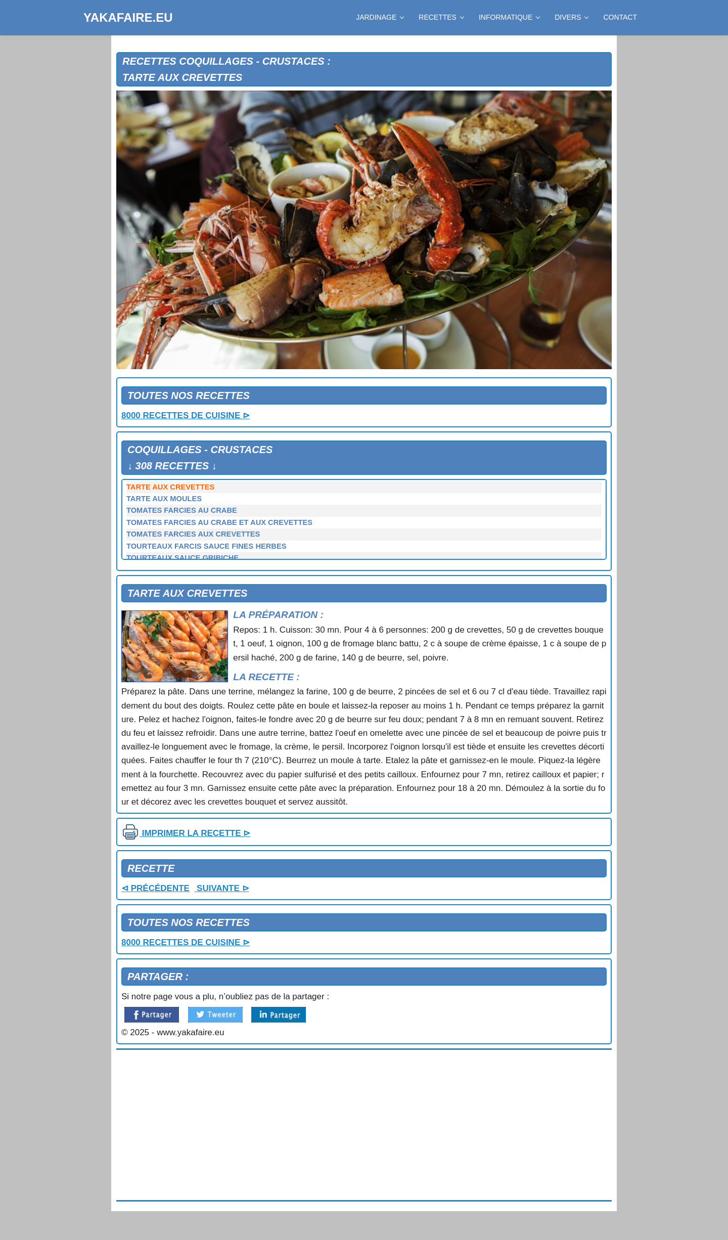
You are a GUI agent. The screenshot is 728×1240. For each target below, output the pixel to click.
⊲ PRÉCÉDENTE (155, 888)
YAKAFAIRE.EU (127, 17)
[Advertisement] (364, 1125)
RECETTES (441, 17)
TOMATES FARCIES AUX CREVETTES (193, 534)
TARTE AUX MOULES (164, 499)
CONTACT (620, 17)
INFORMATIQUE (509, 17)
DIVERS (571, 17)
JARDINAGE (379, 17)
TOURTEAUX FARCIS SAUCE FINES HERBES (206, 546)
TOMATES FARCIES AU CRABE (181, 510)
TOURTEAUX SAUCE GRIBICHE (182, 558)
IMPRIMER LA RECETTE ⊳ (185, 833)
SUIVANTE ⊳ (221, 888)
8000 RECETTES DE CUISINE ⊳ (185, 415)
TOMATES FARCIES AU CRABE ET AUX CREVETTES (219, 522)
